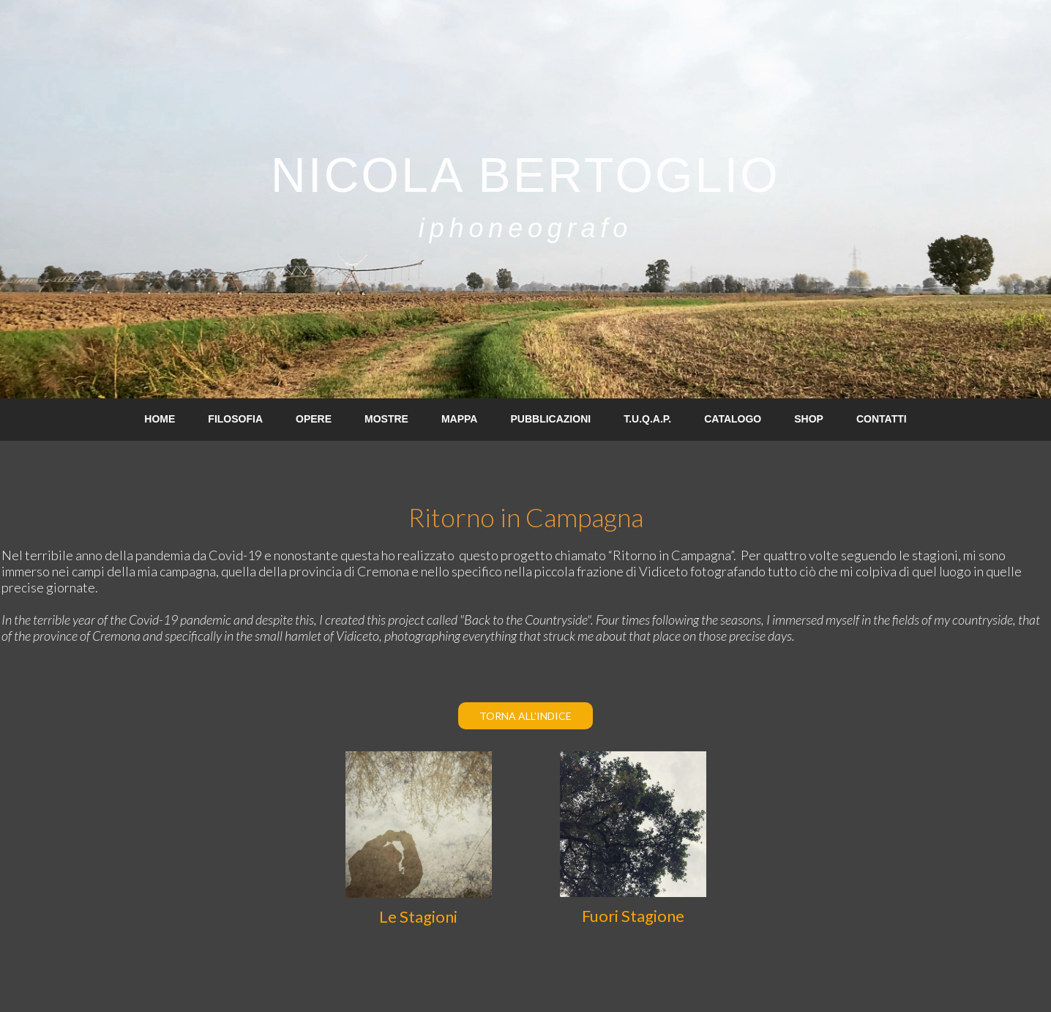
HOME (159, 419)
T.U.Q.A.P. (647, 419)
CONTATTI (881, 419)
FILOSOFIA (235, 419)
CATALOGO (732, 419)
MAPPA (459, 419)
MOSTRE (386, 419)
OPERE (314, 419)
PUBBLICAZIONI (550, 419)
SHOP (808, 419)
